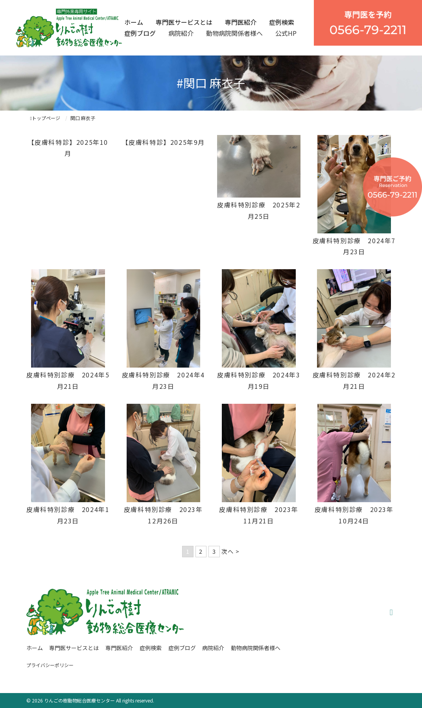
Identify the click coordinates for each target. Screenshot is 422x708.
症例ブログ (140, 33)
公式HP (286, 33)
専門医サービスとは (184, 22)
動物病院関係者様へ (234, 33)
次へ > (230, 551)
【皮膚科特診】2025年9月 (163, 142)
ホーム (133, 22)
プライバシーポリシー (50, 665)
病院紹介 (180, 33)
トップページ (45, 118)
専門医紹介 (240, 22)
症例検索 (281, 22)
